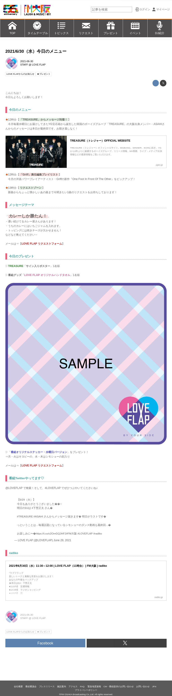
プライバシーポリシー (86, 690)
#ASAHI (38, 516)
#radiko (97, 533)
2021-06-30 (26, 61)
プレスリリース (47, 686)
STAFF (24, 64)
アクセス (73, 686)
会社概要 (18, 686)
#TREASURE (25, 516)
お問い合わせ (143, 686)
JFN (154, 686)
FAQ (82, 686)
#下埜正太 (38, 507)
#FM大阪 (71, 533)
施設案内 (61, 686)
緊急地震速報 (94, 686)
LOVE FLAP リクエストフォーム (42, 243)
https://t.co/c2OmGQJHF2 (51, 533)
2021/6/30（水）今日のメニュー (36, 51)
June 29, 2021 (62, 540)
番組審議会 (31, 686)
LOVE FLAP (39, 64)
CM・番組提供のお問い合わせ (118, 686)
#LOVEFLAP (84, 533)
